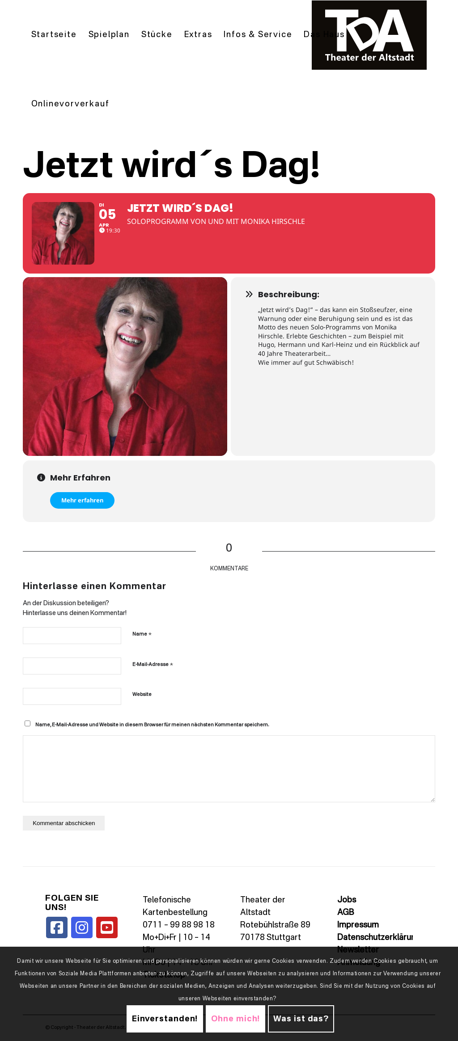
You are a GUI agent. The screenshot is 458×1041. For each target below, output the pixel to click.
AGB (345, 913)
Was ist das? (301, 1019)
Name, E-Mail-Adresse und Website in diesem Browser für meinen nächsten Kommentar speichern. (152, 725)
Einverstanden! (165, 1019)
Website (142, 694)
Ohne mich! (235, 1019)
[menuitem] (54, 35)
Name (142, 634)
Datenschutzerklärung (378, 938)
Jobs (346, 900)
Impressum (358, 925)
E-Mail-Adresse (152, 664)
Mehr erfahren (82, 500)
